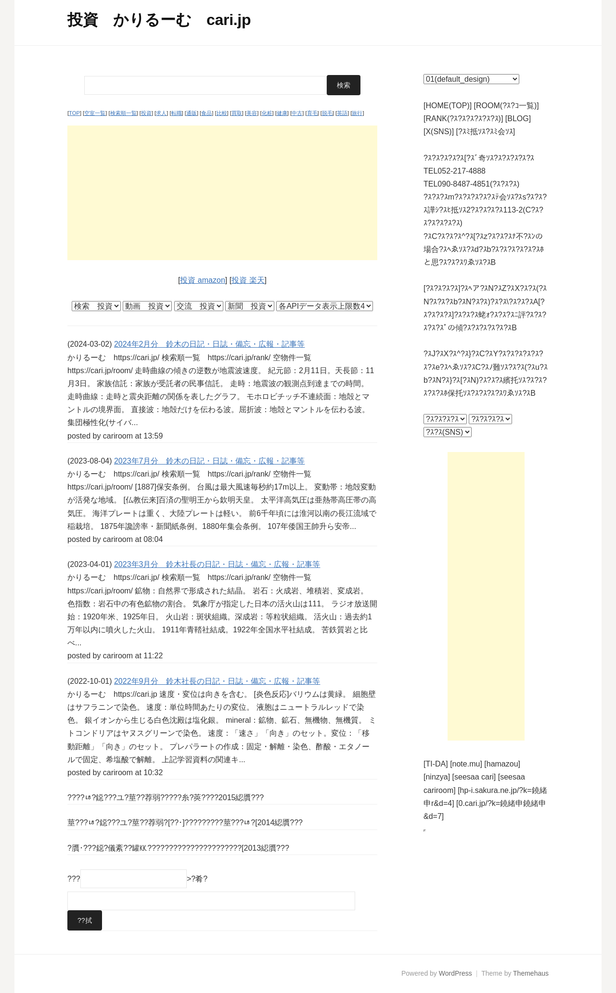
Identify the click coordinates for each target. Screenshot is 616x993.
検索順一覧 (123, 113)
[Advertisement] (222, 193)
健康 (282, 113)
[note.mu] (466, 764)
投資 (146, 113)
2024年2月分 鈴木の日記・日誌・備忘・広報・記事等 (209, 344)
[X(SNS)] (439, 131)
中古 (297, 113)
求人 (161, 113)
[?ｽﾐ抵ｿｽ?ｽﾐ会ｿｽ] (485, 131)
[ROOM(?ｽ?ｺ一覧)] (506, 105)
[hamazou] (502, 764)
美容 (251, 113)
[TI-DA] (436, 764)
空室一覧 (94, 113)
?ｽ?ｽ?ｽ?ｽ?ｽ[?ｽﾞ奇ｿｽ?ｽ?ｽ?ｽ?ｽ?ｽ (479, 158)
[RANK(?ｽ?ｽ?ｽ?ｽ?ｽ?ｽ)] (463, 118)
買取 (236, 113)
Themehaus (531, 973)
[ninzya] (437, 777)
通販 (191, 113)
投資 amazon (202, 280)
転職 (176, 113)
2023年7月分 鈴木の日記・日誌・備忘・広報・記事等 (209, 461)
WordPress (455, 973)
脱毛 (327, 113)
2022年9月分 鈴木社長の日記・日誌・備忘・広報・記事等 (217, 681)
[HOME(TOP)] (448, 105)
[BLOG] (518, 118)
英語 (342, 113)
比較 (222, 113)
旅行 (357, 113)
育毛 (312, 113)
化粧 (267, 113)
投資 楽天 (247, 280)
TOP (74, 113)
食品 (206, 113)
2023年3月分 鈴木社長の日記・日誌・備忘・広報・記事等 (217, 564)
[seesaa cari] (474, 777)
